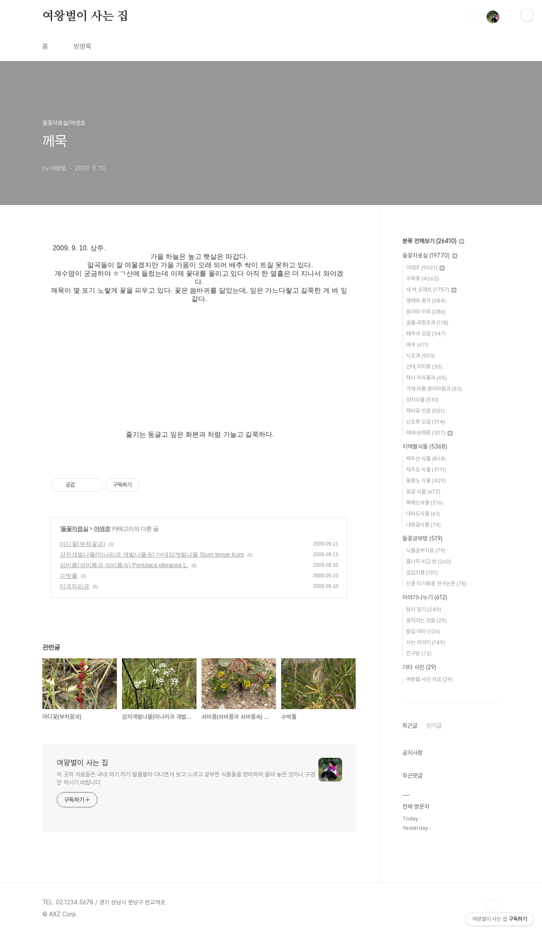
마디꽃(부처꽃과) (82, 543)
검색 (473, 17)
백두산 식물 (426, 458)
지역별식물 (424, 446)
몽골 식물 (423, 491)
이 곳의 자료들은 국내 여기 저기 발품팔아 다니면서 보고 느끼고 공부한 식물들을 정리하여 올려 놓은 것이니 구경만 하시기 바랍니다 (186, 778)
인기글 (434, 725)
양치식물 (422, 399)
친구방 (418, 653)
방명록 (82, 46)
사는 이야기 (425, 642)
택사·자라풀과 (426, 377)
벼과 (417, 344)
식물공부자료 (425, 550)
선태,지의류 (424, 366)
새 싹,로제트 (431, 289)
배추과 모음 (426, 333)
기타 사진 (419, 667)
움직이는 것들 (426, 620)
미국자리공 (74, 586)
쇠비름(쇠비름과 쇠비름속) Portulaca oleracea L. (124, 565)
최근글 (410, 725)
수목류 (422, 278)
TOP (493, 905)
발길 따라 (423, 631)
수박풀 (68, 575)
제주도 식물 (426, 469)
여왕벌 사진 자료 (429, 679)
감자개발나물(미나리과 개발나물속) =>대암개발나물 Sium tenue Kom (152, 554)
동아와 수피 (425, 311)
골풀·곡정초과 (427, 322)
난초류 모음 (425, 421)
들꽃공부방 (422, 538)
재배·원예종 (429, 433)
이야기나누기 (424, 597)
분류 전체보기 (433, 241)
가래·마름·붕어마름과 (434, 388)
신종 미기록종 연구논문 (436, 583)
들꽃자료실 (74, 528)
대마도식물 (423, 513)
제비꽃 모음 (425, 410)
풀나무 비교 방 (428, 561)
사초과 (420, 355)
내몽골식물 (423, 524)
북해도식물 (424, 502)
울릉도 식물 (426, 480)
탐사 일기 (423, 609)
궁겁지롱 (422, 572)
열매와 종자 (426, 300)
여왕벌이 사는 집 (85, 16)
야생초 (102, 528)
